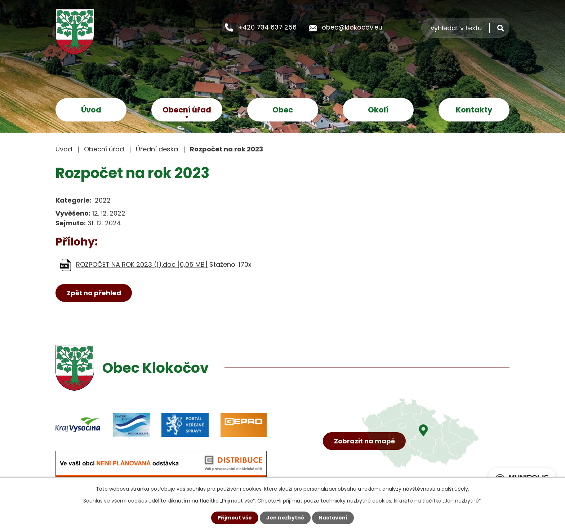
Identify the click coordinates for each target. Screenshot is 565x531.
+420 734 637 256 (267, 27)
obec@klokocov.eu (352, 27)
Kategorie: (73, 200)
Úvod (91, 110)
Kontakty (474, 110)
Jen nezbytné (285, 517)
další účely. (455, 488)
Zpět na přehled (94, 292)
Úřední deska (157, 149)
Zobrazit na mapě (364, 441)
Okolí (378, 110)
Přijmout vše (235, 517)
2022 (103, 200)
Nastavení (333, 517)
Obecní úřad (187, 110)
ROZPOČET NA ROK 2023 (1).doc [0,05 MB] (142, 264)
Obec (282, 110)
